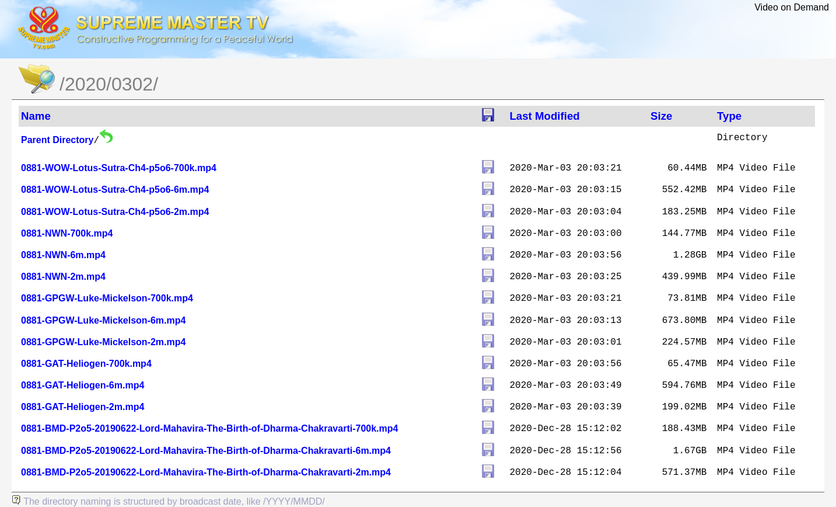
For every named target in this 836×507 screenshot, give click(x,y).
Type (729, 116)
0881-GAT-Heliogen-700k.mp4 (86, 364)
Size (661, 116)
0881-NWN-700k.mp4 (67, 233)
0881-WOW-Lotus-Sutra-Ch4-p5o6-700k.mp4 (118, 168)
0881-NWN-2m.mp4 (63, 277)
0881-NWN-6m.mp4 (63, 255)
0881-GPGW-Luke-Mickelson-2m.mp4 (103, 342)
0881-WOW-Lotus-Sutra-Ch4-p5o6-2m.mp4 (115, 212)
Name (36, 116)
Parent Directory (57, 140)
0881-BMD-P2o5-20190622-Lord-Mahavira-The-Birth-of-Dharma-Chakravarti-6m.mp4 (206, 451)
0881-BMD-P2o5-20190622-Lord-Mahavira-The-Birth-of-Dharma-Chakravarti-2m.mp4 (206, 472)
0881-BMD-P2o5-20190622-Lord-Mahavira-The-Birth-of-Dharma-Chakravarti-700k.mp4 (209, 428)
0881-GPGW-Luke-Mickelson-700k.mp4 (107, 298)
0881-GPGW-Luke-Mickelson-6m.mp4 (103, 320)
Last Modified (544, 116)
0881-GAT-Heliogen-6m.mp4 (82, 385)
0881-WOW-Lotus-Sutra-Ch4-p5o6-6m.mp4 (115, 190)
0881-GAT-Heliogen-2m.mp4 (82, 407)
